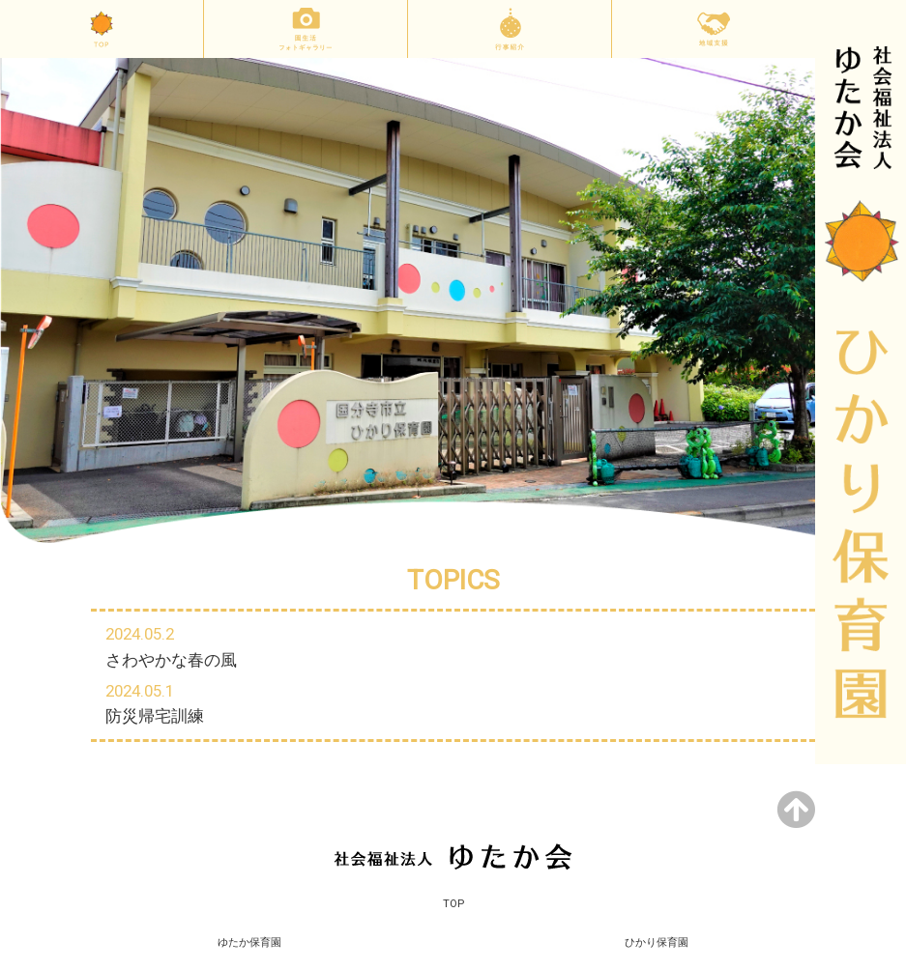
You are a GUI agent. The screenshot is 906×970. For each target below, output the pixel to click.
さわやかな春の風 (171, 660)
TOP (453, 904)
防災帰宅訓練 (154, 716)
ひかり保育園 (656, 942)
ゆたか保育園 (249, 942)
